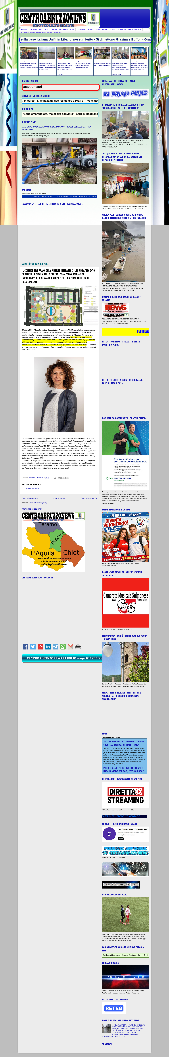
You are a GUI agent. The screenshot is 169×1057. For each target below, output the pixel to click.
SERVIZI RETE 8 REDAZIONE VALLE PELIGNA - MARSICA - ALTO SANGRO (41, 32)
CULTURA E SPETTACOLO (66, 29)
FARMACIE (91, 29)
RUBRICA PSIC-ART (101, 29)
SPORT (46, 29)
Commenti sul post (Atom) (38, 503)
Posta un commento (32, 489)
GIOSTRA (112, 29)
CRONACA (54, 29)
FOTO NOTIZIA (81, 29)
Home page (24, 29)
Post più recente (30, 498)
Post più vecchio (89, 498)
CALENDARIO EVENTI (36, 29)
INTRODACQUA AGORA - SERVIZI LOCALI (129, 29)
